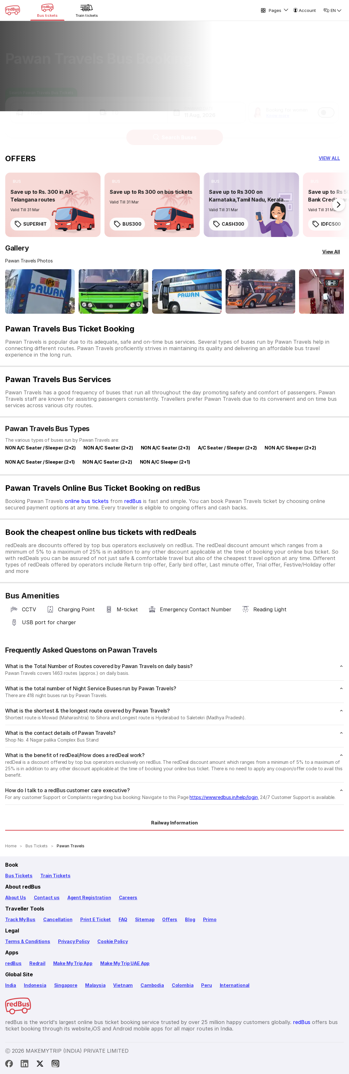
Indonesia (35, 985)
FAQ (123, 919)
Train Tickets (55, 875)
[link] (53, 204)
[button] (50, 106)
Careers (128, 897)
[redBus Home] (12, 10)
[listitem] (17, 181)
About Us (15, 897)
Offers (169, 919)
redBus (132, 501)
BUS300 (127, 224)
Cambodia (152, 985)
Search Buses (174, 131)
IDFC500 (326, 224)
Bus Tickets (19, 875)
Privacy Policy (74, 941)
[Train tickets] (87, 10)
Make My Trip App (72, 963)
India (10, 985)
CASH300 (228, 224)
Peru (206, 985)
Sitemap (145, 919)
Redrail (37, 963)
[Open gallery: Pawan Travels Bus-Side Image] (187, 291)
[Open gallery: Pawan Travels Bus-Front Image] (40, 291)
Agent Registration (89, 897)
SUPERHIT (30, 224)
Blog (190, 919)
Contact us (47, 897)
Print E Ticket (95, 919)
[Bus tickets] (47, 10)
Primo (210, 919)
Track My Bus (20, 919)
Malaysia (95, 985)
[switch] (326, 106)
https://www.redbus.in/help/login (223, 797)
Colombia (183, 985)
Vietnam (123, 985)
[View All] (331, 251)
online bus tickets (87, 501)
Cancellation (58, 919)
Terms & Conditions (27, 941)
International (235, 985)
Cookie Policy (112, 941)
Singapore (65, 985)
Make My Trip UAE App (125, 963)
